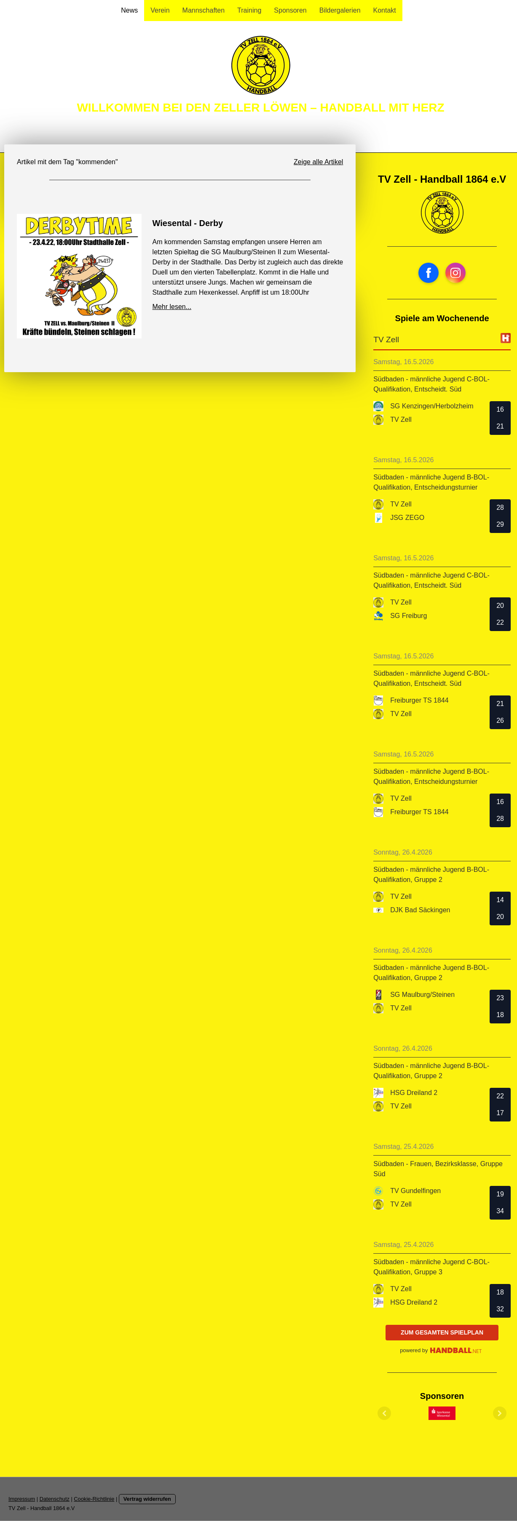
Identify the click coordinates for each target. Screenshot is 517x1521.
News (129, 10)
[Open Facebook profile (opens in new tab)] (428, 273)
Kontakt (384, 10)
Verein (159, 10)
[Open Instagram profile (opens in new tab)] (455, 273)
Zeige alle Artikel (318, 161)
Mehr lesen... (172, 306)
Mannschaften (203, 10)
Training (249, 10)
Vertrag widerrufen (147, 1499)
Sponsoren (290, 10)
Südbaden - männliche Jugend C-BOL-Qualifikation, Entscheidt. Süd (431, 384)
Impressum (21, 1499)
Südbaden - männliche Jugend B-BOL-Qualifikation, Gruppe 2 (431, 874)
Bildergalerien (340, 10)
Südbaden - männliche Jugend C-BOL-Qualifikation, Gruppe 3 (431, 1267)
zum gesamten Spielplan (442, 1332)
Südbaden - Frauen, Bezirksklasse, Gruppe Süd (438, 1168)
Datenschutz (55, 1499)
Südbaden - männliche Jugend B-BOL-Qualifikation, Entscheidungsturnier (431, 482)
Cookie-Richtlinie (94, 1499)
